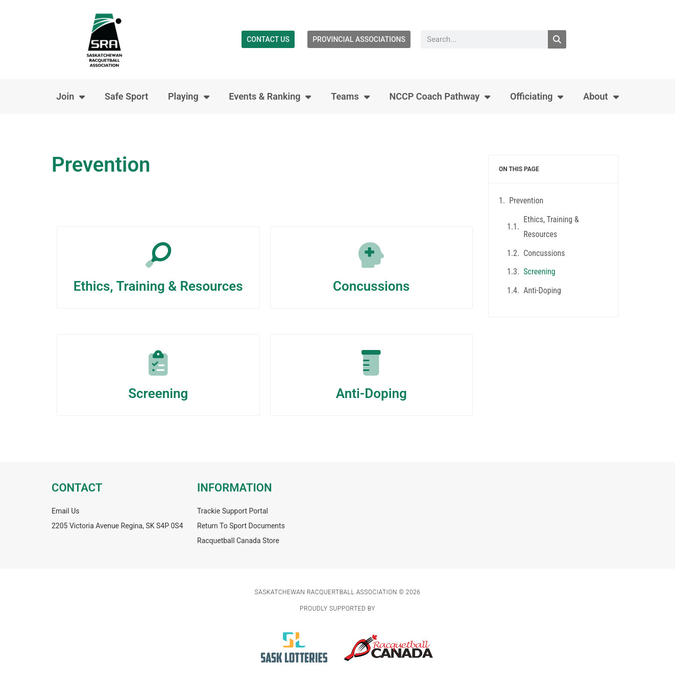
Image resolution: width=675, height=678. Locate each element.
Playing (188, 96)
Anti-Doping (371, 393)
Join (70, 96)
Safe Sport (126, 96)
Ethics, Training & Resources (158, 286)
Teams (350, 96)
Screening (158, 393)
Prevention (526, 200)
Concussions (371, 286)
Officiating (537, 96)
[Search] (557, 39)
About (600, 96)
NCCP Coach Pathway (439, 96)
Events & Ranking (270, 96)
